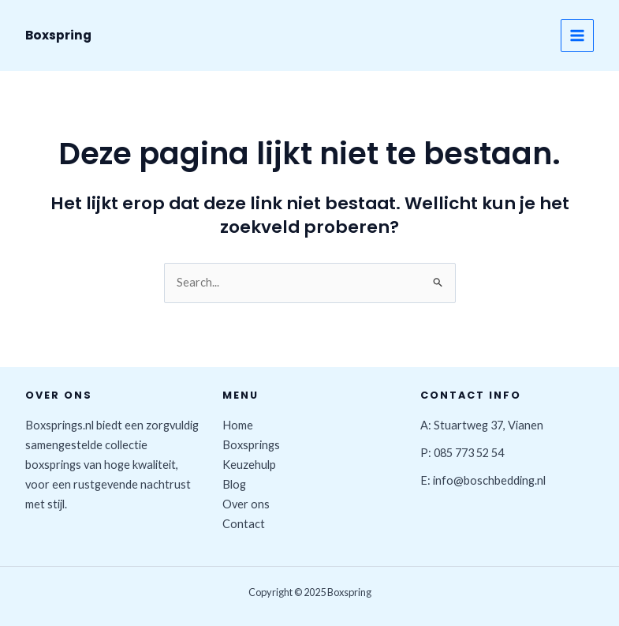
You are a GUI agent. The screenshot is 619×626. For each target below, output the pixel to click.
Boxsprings (251, 445)
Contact (243, 523)
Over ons (246, 504)
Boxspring (58, 35)
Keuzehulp (249, 464)
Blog (234, 484)
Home (237, 425)
